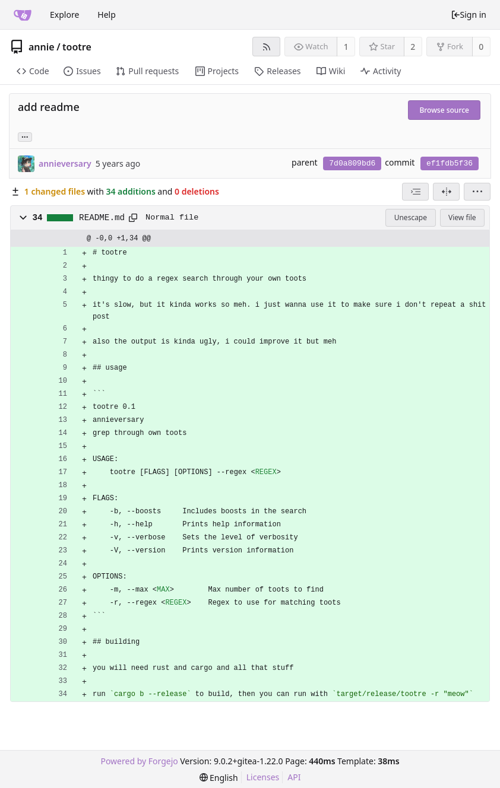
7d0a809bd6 (352, 163)
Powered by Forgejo (139, 761)
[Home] (22, 15)
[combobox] (415, 192)
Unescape (410, 217)
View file (462, 217)
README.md (102, 218)
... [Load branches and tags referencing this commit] (25, 136)
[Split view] (446, 192)
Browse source (444, 110)
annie (42, 47)
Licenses (263, 777)
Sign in (468, 14)
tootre (76, 47)
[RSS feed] (266, 46)
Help (106, 14)
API (293, 777)
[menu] (477, 192)
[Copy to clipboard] (133, 217)
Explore (64, 14)
